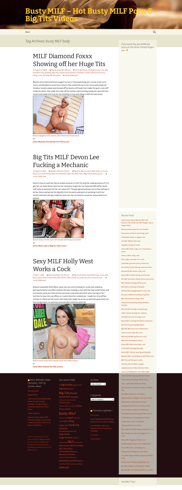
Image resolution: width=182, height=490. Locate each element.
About (27, 32)
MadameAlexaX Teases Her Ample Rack (136, 444)
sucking (79, 464)
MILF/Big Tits (78, 442)
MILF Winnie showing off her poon (133, 283)
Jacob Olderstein (71, 75)
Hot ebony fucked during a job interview (136, 267)
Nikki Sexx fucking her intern (131, 340)
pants (95, 173)
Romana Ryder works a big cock (133, 271)
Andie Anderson (34, 413)
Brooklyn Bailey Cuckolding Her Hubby (135, 466)
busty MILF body (81, 70)
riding (35, 75)
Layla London (95, 439)
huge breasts (65, 437)
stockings (73, 464)
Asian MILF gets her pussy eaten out (135, 263)
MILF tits (71, 173)
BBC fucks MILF (46, 442)
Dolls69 (29, 447)
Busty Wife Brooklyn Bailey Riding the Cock (137, 429)
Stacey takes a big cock (130, 255)
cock (102, 275)
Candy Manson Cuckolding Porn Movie (135, 417)
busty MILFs (62, 418)
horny (40, 277)
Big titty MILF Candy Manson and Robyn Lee (137, 356)
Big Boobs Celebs (44, 439)
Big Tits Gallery (45, 444)
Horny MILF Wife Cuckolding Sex (133, 448)
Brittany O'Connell (64, 400)
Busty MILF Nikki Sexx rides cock (133, 344)
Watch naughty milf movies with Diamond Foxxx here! (56, 135)
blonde (73, 393)
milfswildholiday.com (68, 451)
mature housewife (50, 277)
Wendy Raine (33, 395)
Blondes (54, 70)
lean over (55, 173)
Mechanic (63, 173)
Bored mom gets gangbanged (132, 325)
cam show (77, 418)
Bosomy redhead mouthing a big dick (135, 294)
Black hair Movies (63, 275)
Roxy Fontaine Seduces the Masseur (135, 410)
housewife (63, 428)
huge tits (55, 72)
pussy (100, 173)
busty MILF (67, 413)
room (40, 75)
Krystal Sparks (33, 391)
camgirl (69, 417)
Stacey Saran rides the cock (132, 332)
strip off (95, 277)
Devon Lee (37, 173)
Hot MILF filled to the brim (131, 241)
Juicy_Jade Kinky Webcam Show (133, 383)
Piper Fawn (94, 415)
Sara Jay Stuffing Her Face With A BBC (135, 372)
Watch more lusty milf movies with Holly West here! (55, 360)
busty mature (65, 409)
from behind (46, 173)
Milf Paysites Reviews (37, 447)
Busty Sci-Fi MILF (47, 447)
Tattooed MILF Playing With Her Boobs (135, 376)
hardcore (74, 425)
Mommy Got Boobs (77, 72)
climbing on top (94, 70)
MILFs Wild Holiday (66, 449)
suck (101, 277)
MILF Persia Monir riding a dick (132, 298)
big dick (77, 171)
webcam (64, 467)
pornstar (64, 460)
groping (48, 72)
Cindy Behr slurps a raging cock (133, 237)
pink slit (83, 277)
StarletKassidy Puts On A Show (133, 394)
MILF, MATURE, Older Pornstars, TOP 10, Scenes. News (39, 383)
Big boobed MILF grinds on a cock (134, 336)
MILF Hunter (62, 277)
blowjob (74, 397)
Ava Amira (94, 435)
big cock (63, 388)
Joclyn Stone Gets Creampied (132, 421)
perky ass (76, 277)
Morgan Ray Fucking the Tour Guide (134, 451)
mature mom (64, 72)
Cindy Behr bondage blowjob (132, 348)
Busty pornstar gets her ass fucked (134, 229)
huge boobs (64, 434)
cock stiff (104, 70)
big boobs (66, 384)
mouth (87, 72)
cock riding (68, 421)
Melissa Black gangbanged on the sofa (135, 291)
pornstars (73, 460)
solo (67, 464)
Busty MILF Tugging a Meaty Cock (133, 440)
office (69, 277)
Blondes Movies (64, 70)
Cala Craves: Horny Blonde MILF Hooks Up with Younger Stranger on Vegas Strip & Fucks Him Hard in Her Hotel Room (39, 404)
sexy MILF (62, 464)
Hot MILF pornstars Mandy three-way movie (137, 279)
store (89, 277)
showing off (47, 75)
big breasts (77, 385)
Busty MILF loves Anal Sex (34, 444)
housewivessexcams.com (67, 431)
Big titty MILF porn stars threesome (134, 329)
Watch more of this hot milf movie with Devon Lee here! (57, 239)
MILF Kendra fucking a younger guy (134, 309)
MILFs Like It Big (80, 173)
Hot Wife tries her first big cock (133, 317)
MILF (71, 442)
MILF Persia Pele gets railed (131, 360)
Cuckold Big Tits (35, 439)
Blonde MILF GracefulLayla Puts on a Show (137, 470)
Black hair (52, 275)
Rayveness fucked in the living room (135, 233)
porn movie (100, 72)
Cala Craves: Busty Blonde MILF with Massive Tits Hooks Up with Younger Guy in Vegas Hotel (137, 222)
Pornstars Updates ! (102, 410)
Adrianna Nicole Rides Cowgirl (132, 364)
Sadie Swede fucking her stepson (134, 313)
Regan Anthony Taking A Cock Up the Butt (136, 398)
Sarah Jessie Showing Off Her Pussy (135, 379)
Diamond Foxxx (38, 72)
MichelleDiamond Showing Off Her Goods (136, 413)
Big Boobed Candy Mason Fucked (133, 402)
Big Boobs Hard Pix (32, 450)
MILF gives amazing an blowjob (132, 287)
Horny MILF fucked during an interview (135, 275)
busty (79, 405)
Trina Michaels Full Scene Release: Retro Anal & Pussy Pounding (101, 428)
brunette (73, 400)
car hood (103, 171)
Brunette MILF (64, 402)
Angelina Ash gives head (130, 245)
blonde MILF (65, 396)
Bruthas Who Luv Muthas (67, 406)
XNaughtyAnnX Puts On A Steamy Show (136, 406)
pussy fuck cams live (36, 442)
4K (60, 385)
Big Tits (83, 171)
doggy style (63, 425)
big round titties (80, 275)
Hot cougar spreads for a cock (132, 259)
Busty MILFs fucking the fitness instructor (137, 321)
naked (93, 72)
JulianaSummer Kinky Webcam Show (135, 368)
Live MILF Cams (32, 436)
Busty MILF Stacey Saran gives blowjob (136, 352)
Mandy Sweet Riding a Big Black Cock (135, 462)
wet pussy (56, 75)
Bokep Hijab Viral (40, 436)
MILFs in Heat (77, 445)
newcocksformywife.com (67, 457)
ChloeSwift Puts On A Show (131, 425)
